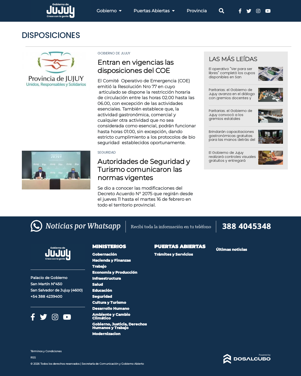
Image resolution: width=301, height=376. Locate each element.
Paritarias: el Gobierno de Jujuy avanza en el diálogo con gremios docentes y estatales (232, 95)
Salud (97, 284)
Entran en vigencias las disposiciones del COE (135, 66)
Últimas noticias (231, 249)
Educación (102, 290)
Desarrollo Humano (110, 308)
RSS (33, 357)
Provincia (197, 10)
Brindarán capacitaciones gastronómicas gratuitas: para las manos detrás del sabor (232, 137)
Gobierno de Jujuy (114, 53)
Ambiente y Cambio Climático (111, 316)
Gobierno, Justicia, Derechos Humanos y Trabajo (119, 326)
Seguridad (107, 152)
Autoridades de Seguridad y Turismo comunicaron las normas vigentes (144, 169)
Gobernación (104, 254)
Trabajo (99, 266)
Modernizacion (106, 333)
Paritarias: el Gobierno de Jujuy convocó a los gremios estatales (230, 114)
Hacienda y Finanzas (111, 260)
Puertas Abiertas (154, 10)
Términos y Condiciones (46, 351)
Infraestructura (106, 278)
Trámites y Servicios (173, 254)
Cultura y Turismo (109, 302)
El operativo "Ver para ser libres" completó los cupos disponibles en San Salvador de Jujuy (232, 74)
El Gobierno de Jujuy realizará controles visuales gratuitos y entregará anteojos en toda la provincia (232, 160)
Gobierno (109, 10)
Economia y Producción (114, 272)
